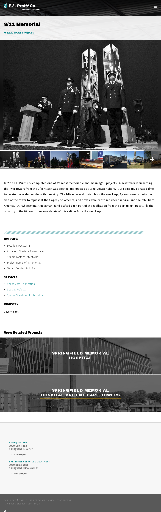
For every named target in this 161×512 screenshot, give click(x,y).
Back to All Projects (19, 32)
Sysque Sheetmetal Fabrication (25, 295)
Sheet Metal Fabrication (21, 283)
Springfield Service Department (29, 461)
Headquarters (18, 442)
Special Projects (16, 289)
